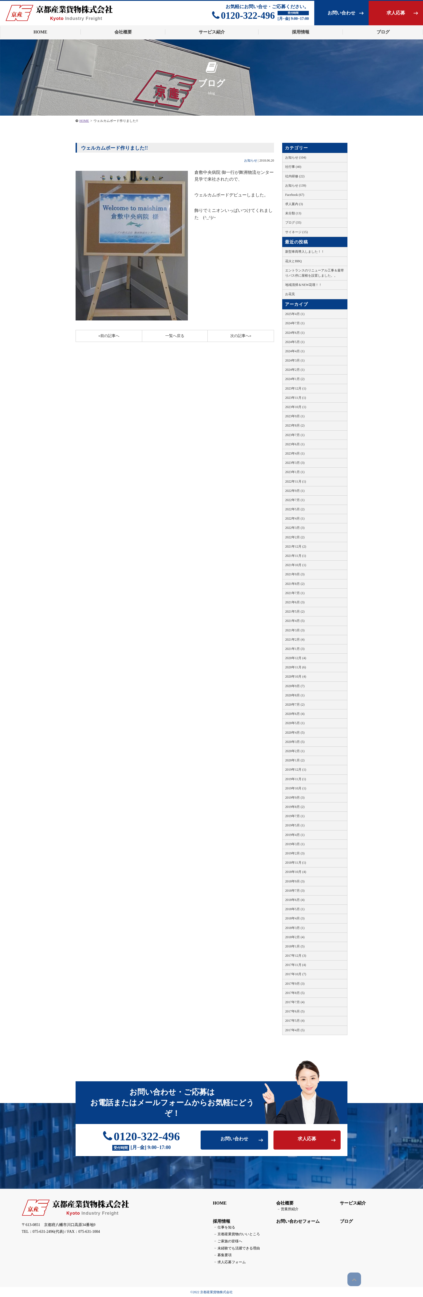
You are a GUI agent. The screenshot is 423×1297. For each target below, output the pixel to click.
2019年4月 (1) (294, 835)
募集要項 (220, 1255)
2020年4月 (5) (294, 732)
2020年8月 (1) (294, 695)
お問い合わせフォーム (296, 1223)
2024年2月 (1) (294, 370)
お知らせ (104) (295, 157)
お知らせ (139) (295, 185)
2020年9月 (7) (294, 686)
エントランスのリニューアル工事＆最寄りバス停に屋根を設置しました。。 (314, 272)
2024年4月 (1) (294, 351)
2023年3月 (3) (294, 463)
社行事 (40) (293, 167)
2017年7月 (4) (294, 1002)
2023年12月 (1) (295, 388)
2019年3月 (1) (294, 844)
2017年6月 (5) (294, 1011)
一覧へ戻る (174, 336)
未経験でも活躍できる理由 (233, 1248)
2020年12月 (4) (295, 658)
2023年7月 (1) (294, 435)
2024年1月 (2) (294, 379)
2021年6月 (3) (294, 602)
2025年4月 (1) (294, 314)
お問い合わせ (341, 13)
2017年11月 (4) (295, 965)
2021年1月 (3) (294, 649)
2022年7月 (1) (294, 500)
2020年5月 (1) (294, 723)
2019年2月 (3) (294, 853)
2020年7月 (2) (294, 704)
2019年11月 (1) (295, 779)
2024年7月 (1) (294, 323)
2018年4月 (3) (294, 918)
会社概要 (283, 1205)
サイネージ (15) (296, 232)
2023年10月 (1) (295, 407)
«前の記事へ (108, 336)
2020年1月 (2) (294, 760)
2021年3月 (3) (294, 630)
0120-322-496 (243, 15)
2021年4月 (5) (294, 621)
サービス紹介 (351, 1205)
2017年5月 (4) (294, 1021)
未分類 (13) (293, 213)
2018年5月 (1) (294, 909)
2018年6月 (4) (294, 900)
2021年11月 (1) (295, 556)
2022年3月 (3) (294, 528)
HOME (84, 121)
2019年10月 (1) (295, 788)
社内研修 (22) (294, 176)
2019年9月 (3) (294, 797)
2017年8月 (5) (294, 993)
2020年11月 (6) (295, 667)
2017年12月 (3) (295, 956)
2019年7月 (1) (294, 816)
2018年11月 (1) (295, 862)
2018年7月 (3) (294, 891)
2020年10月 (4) (295, 676)
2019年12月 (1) (295, 769)
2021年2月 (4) (294, 639)
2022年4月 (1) (294, 518)
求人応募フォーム (227, 1262)
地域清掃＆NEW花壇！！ (303, 285)
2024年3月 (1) (294, 360)
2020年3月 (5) (294, 742)
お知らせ (250, 160)
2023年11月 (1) (295, 398)
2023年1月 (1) (294, 472)
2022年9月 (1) (294, 491)
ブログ (344, 1223)
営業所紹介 (286, 1211)
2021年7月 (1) (294, 593)
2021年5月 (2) (294, 611)
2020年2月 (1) (294, 751)
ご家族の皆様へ (225, 1242)
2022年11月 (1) (295, 481)
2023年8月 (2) (294, 425)
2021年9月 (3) (294, 574)
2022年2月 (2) (294, 537)
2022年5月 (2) (294, 509)
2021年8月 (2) (294, 584)
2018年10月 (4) (295, 872)
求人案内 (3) (294, 204)
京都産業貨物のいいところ (233, 1235)
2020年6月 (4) (294, 714)
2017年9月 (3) (294, 984)
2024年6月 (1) (294, 333)
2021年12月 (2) (295, 546)
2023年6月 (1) (294, 444)
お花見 (290, 294)
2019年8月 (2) (294, 807)
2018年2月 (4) (294, 937)
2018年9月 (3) (294, 881)
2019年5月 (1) (294, 825)
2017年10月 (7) (295, 974)
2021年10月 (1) (295, 565)
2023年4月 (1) (294, 453)
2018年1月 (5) (294, 946)
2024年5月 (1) (294, 342)
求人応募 (396, 13)
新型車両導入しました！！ (304, 252)
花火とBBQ (293, 261)
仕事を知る (222, 1229)
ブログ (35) (293, 222)
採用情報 (219, 1223)
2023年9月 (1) (294, 416)
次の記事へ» (240, 336)
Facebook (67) (294, 195)
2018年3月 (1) (294, 928)
